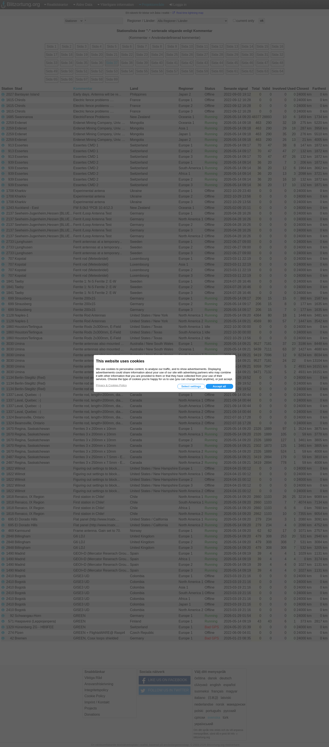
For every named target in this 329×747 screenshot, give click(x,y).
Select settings (191, 386)
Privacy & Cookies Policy (111, 385)
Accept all (219, 386)
